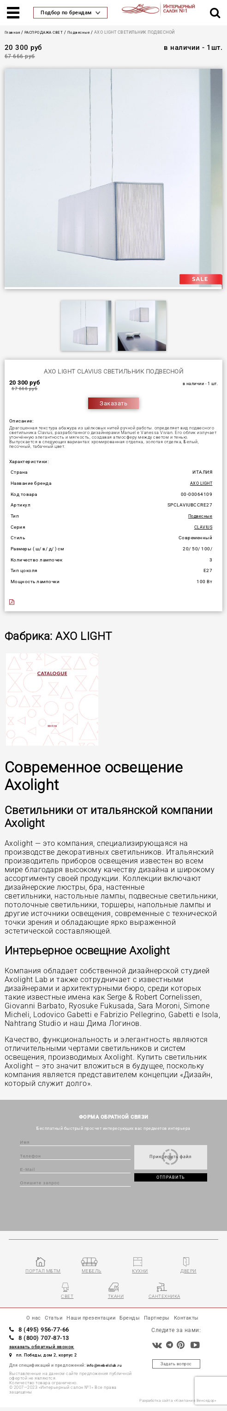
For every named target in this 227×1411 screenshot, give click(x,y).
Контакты (198, 1320)
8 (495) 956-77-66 (45, 1332)
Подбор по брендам (70, 13)
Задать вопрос (176, 1367)
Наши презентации (88, 1320)
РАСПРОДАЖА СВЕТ (48, 32)
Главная (13, 32)
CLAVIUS (202, 527)
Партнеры (164, 1320)
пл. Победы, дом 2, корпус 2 (49, 1358)
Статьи (43, 1320)
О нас (20, 1320)
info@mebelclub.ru (106, 1368)
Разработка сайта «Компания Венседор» (174, 1404)
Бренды (133, 1320)
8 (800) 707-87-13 (45, 1341)
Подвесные (86, 32)
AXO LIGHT (200, 483)
